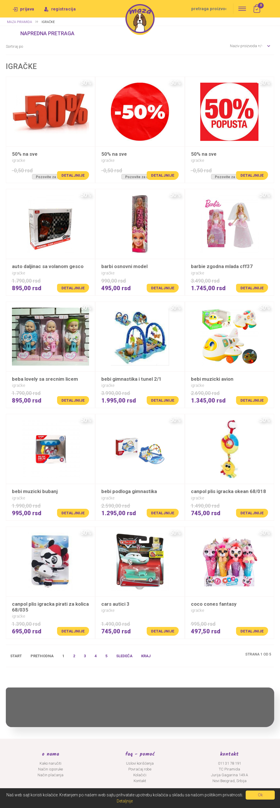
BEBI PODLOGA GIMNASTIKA (129, 491)
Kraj (146, 656)
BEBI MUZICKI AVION (212, 379)
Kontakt (140, 781)
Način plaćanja (50, 775)
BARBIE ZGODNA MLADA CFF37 (222, 266)
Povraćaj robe (139, 769)
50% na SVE (25, 154)
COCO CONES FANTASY (214, 604)
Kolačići (139, 775)
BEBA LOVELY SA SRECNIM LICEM (45, 379)
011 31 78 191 (229, 763)
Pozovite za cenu (50, 177)
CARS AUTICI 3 (115, 604)
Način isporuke (50, 769)
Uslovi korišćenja (140, 763)
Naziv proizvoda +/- (246, 46)
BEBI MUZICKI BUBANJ (35, 491)
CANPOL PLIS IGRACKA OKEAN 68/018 (228, 491)
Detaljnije (73, 175)
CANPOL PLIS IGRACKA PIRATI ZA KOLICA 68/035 (50, 607)
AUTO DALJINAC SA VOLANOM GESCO (48, 266)
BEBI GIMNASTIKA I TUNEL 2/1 (131, 379)
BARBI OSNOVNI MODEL (124, 266)
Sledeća (124, 656)
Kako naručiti (50, 763)
